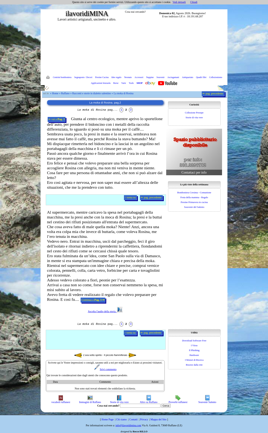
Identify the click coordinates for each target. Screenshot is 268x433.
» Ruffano (64, 93)
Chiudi (193, 2)
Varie (123, 83)
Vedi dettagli (179, 2)
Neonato (128, 77)
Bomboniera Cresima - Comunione (194, 192)
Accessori (139, 77)
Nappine (150, 77)
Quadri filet (201, 77)
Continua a (93, 299)
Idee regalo (116, 77)
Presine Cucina (102, 77)
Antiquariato (187, 77)
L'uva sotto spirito (88, 355)
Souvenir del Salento (194, 207)
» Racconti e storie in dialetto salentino (90, 93)
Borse (116, 83)
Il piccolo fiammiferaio (120, 355)
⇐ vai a (56, 119)
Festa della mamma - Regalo (194, 197)
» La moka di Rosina (122, 93)
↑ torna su (130, 197)
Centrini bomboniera (62, 77)
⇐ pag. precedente (213, 93)
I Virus (194, 345)
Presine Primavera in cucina (194, 202)
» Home (54, 93)
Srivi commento (105, 369)
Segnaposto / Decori (83, 77)
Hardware (194, 355)
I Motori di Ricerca (194, 360)
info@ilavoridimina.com (128, 425)
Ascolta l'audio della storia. (105, 311)
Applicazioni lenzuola (101, 83)
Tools (131, 83)
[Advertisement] (134, 47)
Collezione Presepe (194, 112)
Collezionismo (215, 77)
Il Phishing (194, 350)
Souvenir (161, 77)
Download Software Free (194, 340)
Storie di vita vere (194, 117)
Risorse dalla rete (194, 364)
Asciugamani (173, 77)
